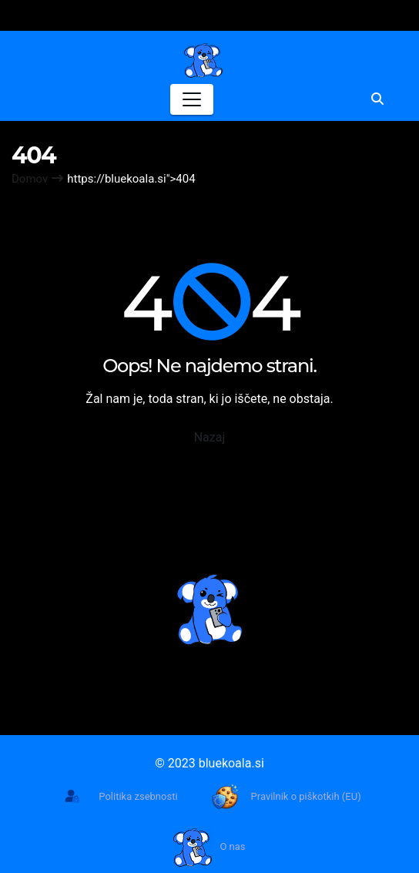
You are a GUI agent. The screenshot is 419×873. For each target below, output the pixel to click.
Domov (30, 179)
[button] (377, 99)
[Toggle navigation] (191, 99)
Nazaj (210, 437)
